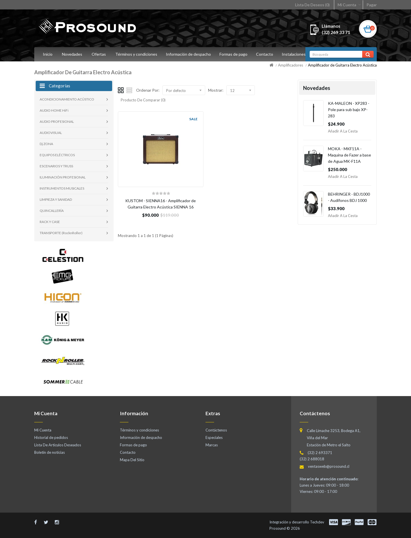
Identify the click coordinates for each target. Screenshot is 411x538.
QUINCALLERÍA (52, 210)
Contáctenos (216, 430)
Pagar (371, 4)
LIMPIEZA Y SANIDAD (56, 199)
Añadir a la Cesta (343, 131)
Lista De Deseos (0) (312, 4)
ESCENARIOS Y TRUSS (56, 166)
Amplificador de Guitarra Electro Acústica (342, 65)
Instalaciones (297, 54)
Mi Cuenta (347, 4)
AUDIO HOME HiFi (54, 110)
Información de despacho (189, 54)
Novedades (72, 54)
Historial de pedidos (51, 437)
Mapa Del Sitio (132, 459)
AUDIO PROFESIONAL (57, 121)
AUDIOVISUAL (51, 133)
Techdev (317, 522)
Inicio (48, 54)
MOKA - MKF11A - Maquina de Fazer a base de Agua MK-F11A (349, 155)
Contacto (267, 54)
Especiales (214, 437)
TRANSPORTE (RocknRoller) (61, 233)
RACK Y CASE (50, 222)
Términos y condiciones (136, 54)
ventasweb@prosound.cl (328, 466)
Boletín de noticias (49, 452)
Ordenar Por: (148, 90)
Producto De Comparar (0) (143, 100)
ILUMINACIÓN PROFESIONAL (63, 177)
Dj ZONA (46, 144)
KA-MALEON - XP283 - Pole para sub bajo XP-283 (348, 109)
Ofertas (99, 54)
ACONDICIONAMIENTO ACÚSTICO (67, 99)
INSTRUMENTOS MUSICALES (62, 188)
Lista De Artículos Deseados (57, 445)
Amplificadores (290, 65)
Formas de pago (235, 54)
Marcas (212, 445)
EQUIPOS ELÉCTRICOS (57, 155)
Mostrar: (215, 90)
